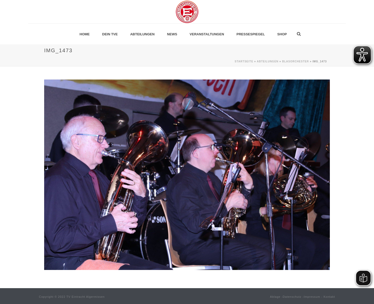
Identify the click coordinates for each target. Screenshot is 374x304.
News (172, 34)
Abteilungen (142, 34)
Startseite (244, 61)
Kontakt (329, 296)
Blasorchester (295, 61)
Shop (282, 34)
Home (84, 34)
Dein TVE (110, 34)
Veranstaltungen (207, 34)
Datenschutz (292, 296)
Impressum (312, 296)
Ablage (275, 296)
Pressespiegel (251, 34)
